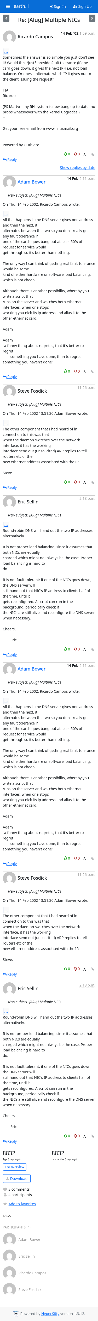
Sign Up (82, 6)
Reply (10, 159)
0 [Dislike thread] (77, 153)
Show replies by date (77, 167)
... (6, 51)
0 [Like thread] (67, 153)
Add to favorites (19, 1203)
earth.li (21, 6)
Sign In (58, 6)
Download (16, 1178)
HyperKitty (50, 1313)
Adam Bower (32, 182)
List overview (14, 1167)
